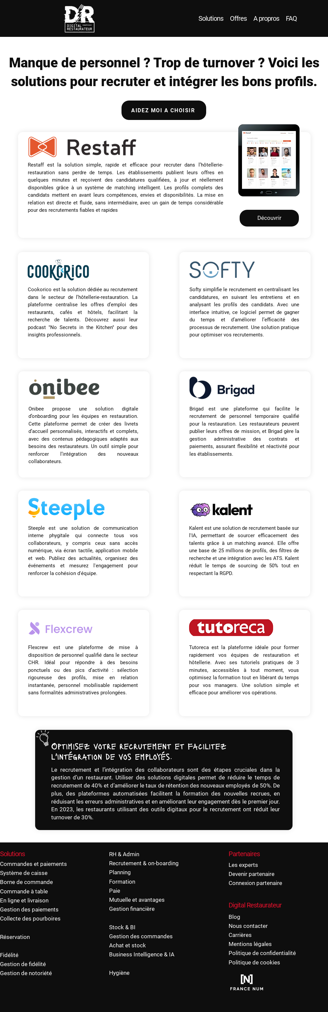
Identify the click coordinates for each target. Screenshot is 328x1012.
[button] (57, 270)
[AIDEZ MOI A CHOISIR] (163, 110)
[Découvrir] (269, 218)
